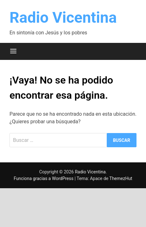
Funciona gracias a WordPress (44, 178)
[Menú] (13, 51)
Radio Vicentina (63, 17)
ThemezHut (120, 178)
